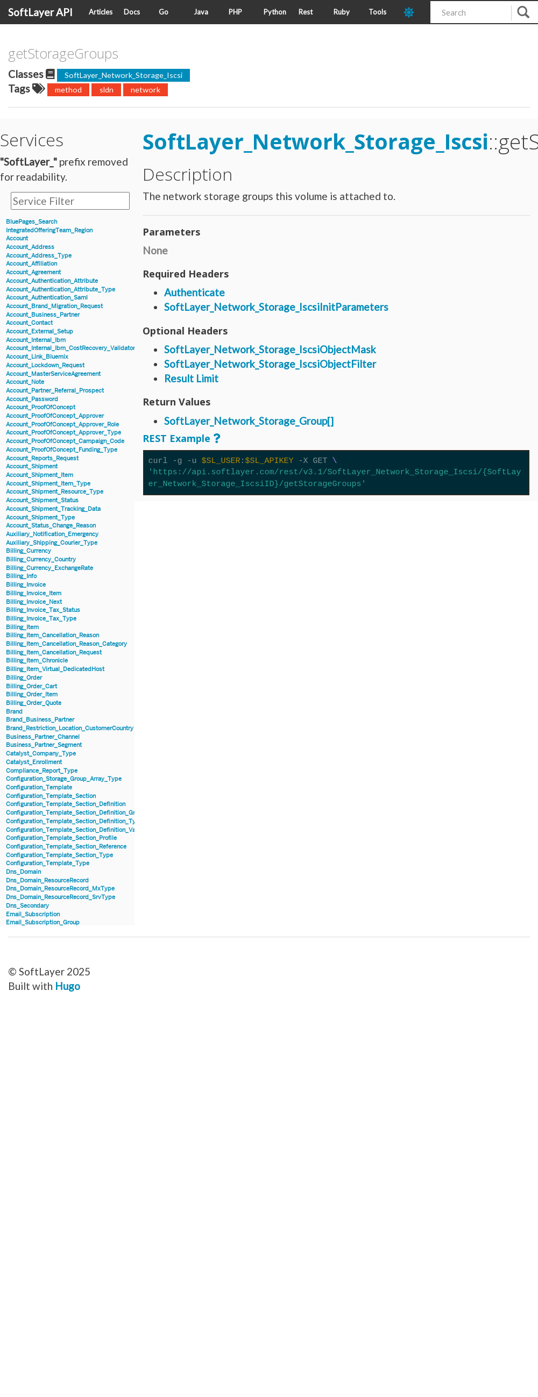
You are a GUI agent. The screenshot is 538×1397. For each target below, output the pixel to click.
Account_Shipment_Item (39, 475)
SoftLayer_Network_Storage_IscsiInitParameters (276, 307)
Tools (377, 12)
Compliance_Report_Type (41, 770)
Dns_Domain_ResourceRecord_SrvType (60, 897)
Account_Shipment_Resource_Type (54, 491)
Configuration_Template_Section (51, 796)
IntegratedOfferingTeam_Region (49, 230)
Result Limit (191, 378)
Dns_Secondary (27, 905)
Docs (132, 12)
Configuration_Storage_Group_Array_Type (64, 778)
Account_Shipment (32, 466)
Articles (100, 12)
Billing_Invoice (26, 584)
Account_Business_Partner (43, 314)
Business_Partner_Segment (44, 745)
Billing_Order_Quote (33, 703)
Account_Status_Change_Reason (51, 525)
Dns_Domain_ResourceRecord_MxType (60, 888)
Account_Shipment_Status (42, 500)
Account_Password (32, 399)
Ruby (342, 12)
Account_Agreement (33, 272)
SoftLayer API (40, 12)
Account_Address (30, 247)
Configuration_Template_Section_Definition (65, 804)
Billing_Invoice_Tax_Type (41, 618)
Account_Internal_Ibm (36, 340)
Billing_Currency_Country (41, 559)
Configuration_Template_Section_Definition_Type (74, 821)
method (68, 89)
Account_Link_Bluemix (37, 356)
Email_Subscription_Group (43, 922)
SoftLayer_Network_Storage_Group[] (249, 421)
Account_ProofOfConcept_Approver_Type (63, 432)
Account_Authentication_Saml (47, 297)
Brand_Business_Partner (40, 719)
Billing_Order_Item (32, 694)
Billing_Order (24, 677)
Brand (14, 711)
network (145, 89)
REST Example (176, 438)
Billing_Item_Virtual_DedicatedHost (55, 669)
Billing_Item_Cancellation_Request (54, 652)
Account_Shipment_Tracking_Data (53, 508)
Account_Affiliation (31, 263)
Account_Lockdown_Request (45, 365)
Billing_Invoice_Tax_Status (43, 610)
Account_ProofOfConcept (40, 407)
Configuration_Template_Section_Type (59, 855)
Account (17, 238)
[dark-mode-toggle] (412, 12)
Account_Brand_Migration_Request (54, 306)
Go (163, 12)
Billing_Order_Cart (31, 686)
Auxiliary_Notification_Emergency (52, 534)
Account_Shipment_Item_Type (48, 483)
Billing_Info (21, 576)
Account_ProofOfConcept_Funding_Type (61, 449)
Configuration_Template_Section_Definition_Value (75, 829)
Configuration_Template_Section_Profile (61, 838)
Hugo (67, 986)
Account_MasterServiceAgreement (53, 373)
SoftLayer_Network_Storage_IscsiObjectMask (270, 349)
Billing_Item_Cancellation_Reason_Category (66, 643)
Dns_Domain (23, 871)
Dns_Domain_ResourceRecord (47, 880)
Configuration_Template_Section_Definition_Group (75, 812)
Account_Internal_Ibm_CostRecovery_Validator (70, 348)
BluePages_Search (31, 221)
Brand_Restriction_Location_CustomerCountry (69, 728)
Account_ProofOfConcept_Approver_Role (62, 424)
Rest (306, 12)
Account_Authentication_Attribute (52, 280)
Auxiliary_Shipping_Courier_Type (51, 542)
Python (275, 12)
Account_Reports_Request (42, 458)
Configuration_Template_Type (47, 863)
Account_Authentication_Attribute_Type (60, 289)
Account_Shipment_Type (40, 517)
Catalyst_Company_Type (41, 753)
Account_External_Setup (39, 331)
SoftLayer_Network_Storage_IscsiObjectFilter (270, 364)
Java (201, 12)
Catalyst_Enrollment (34, 762)
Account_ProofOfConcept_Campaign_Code (65, 441)
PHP (235, 12)
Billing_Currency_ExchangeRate (49, 568)
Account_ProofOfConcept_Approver (55, 415)
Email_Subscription (33, 914)
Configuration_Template (39, 787)
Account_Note (25, 382)
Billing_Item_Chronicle (37, 660)
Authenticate (194, 292)
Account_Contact (29, 322)
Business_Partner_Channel (43, 736)
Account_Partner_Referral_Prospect (55, 390)
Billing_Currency (28, 550)
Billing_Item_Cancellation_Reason (52, 635)
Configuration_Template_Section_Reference (66, 846)
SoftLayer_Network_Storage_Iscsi (123, 75)
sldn (107, 89)
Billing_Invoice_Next (34, 601)
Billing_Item (22, 627)
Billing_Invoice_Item (33, 593)
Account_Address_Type (39, 255)
